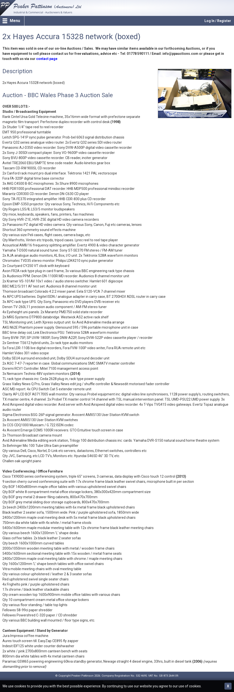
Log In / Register (217, 21)
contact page (46, 59)
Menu (15, 20)
